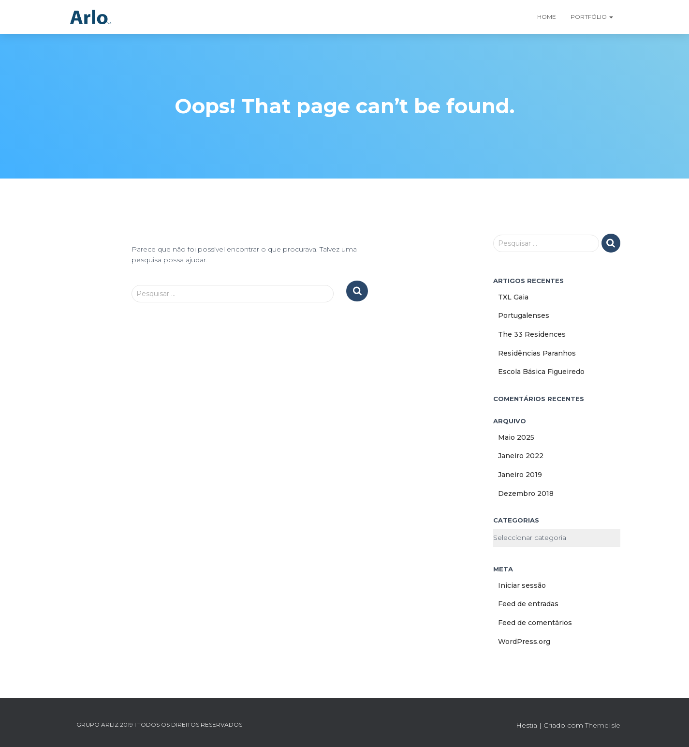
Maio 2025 (516, 437)
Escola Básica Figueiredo (541, 371)
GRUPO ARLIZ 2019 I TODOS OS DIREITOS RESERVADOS (159, 724)
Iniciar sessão (522, 585)
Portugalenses (523, 315)
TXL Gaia (513, 297)
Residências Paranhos (537, 353)
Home (546, 16)
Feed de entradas (528, 603)
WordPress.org (524, 641)
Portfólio (592, 16)
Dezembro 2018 (526, 493)
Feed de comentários (535, 622)
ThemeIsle (602, 725)
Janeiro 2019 (520, 474)
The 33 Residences (532, 334)
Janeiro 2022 (520, 455)
